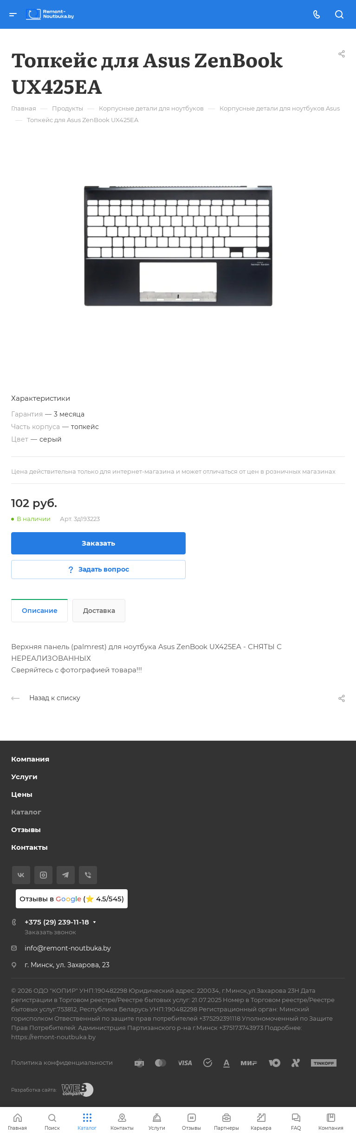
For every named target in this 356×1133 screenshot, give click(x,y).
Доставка (99, 610)
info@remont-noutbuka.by (68, 948)
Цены (21, 794)
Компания (30, 759)
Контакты (29, 847)
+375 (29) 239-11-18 (57, 922)
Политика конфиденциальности (62, 1062)
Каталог (26, 811)
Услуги (24, 776)
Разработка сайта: (34, 1090)
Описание (40, 610)
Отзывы (26, 829)
